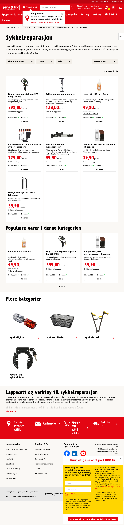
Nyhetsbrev (105, 2)
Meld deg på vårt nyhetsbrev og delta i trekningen (93, 519)
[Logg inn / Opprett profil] (106, 7)
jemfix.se (34, 492)
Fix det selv (82, 6)
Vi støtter (97, 9)
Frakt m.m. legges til (15, 111)
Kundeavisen (11, 454)
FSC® (37, 469)
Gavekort (94, 2)
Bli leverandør (41, 473)
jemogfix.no (10, 492)
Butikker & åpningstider (16, 449)
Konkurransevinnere (44, 464)
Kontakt (9, 459)
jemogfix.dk (23, 492)
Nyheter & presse (42, 449)
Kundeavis (94, 6)
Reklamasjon (11, 473)
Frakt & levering (13, 469)
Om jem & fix (40, 459)
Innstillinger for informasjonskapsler (21, 496)
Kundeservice (117, 2)
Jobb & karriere (84, 9)
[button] (59, 286)
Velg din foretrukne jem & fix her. (45, 22)
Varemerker (11, 478)
